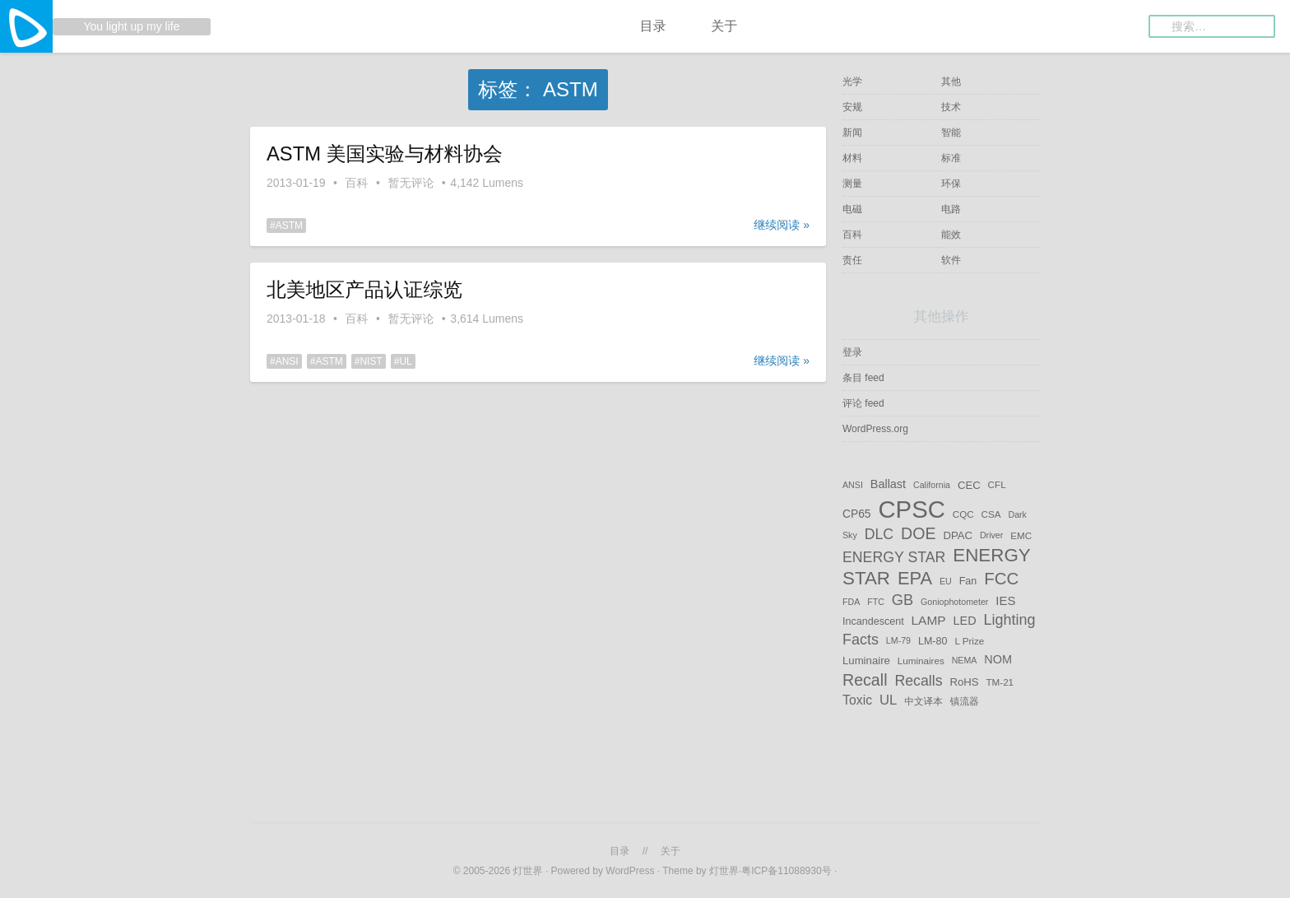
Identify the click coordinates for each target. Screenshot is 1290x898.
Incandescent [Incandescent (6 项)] (873, 621)
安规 (852, 107)
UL (405, 361)
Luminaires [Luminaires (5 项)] (921, 660)
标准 (951, 158)
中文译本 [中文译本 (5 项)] (923, 701)
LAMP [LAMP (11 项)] (929, 620)
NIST (371, 361)
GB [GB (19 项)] (902, 599)
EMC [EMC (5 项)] (1021, 535)
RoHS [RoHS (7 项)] (963, 681)
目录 (653, 26)
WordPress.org (875, 429)
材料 (852, 158)
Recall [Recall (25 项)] (865, 679)
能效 (951, 234)
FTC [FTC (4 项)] (875, 602)
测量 (852, 183)
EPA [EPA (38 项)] (915, 578)
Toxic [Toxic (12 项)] (857, 700)
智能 (951, 132)
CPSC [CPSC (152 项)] (911, 509)
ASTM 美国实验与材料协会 (385, 153)
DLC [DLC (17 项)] (879, 534)
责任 (852, 260)
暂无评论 (410, 182)
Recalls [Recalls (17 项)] (918, 680)
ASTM (289, 225)
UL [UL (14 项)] (888, 700)
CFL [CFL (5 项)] (997, 484)
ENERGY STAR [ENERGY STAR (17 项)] (893, 557)
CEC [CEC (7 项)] (969, 484)
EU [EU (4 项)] (946, 581)
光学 (852, 81)
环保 (951, 183)
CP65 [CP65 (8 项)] (856, 513)
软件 (951, 260)
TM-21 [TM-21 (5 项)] (1000, 681)
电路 (951, 209)
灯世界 (528, 871)
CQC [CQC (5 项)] (963, 514)
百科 (357, 182)
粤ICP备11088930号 (787, 871)
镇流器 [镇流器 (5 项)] (964, 701)
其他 (951, 81)
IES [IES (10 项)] (1005, 600)
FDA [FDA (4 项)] (851, 602)
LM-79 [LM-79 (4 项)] (898, 641)
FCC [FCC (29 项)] (1001, 578)
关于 (724, 26)
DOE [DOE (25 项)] (918, 533)
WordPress (630, 871)
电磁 (852, 209)
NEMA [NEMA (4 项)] (964, 661)
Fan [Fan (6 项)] (968, 581)
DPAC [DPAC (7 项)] (957, 535)
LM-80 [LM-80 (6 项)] (933, 641)
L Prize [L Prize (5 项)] (969, 640)
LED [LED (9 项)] (964, 620)
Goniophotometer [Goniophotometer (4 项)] (954, 602)
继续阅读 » (782, 224)
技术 (951, 107)
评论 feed (863, 403)
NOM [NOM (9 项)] (998, 660)
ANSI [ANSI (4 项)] (852, 485)
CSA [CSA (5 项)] (991, 514)
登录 (852, 352)
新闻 (852, 132)
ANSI (287, 361)
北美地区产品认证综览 (364, 289)
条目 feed (863, 378)
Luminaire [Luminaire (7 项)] (866, 660)
